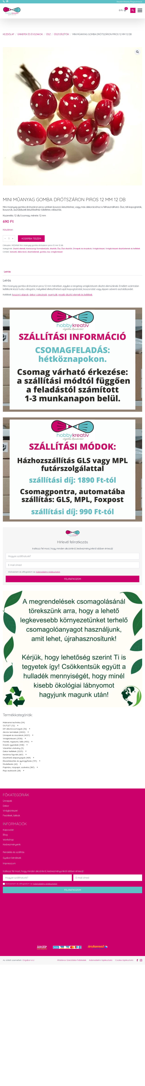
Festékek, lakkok (11, 815)
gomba (43, 252)
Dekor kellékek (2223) (13, 751)
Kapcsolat (8, 829)
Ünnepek (7, 800)
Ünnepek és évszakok (30, 34)
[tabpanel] (72, 287)
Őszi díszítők (61, 34)
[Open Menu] (140, 10)
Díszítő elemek (19, 248)
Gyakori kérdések (12, 857)
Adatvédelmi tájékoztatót (48, 572)
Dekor (6, 805)
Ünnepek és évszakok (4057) (16, 735)
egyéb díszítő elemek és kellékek (75, 294)
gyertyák (52, 294)
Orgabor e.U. (28, 960)
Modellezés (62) (10, 764)
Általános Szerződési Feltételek (71, 960)
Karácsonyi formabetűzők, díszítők (41, 248)
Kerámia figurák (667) (13, 754)
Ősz (48, 34)
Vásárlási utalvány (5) (13, 748)
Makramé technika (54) (14, 722)
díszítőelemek (33, 252)
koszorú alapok (20, 294)
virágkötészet (57, 252)
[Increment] (12, 238)
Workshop (8, 839)
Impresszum (9, 863)
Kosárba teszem (31, 238)
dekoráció (22, 252)
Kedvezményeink (12, 844)
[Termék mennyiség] (9, 238)
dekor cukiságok (38, 294)
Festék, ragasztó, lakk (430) (16, 741)
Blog (5, 834)
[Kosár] (122, 10)
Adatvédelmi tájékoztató (100, 960)
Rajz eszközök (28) (12, 770)
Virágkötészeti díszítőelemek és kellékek (123, 248)
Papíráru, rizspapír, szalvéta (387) (19, 767)
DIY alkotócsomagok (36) (15, 729)
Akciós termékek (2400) (14, 732)
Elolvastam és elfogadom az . (34, 572)
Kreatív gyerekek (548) (13, 745)
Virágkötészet (99, 248)
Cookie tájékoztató (124, 960)
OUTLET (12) (9, 725)
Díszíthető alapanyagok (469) (17, 757)
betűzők (13, 252)
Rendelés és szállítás (13, 852)
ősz (48, 252)
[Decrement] (5, 238)
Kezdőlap (8, 34)
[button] (137, 52)
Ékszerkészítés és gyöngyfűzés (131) (20, 761)
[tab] (7, 271)
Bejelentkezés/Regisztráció (129, 1)
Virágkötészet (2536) (13, 738)
